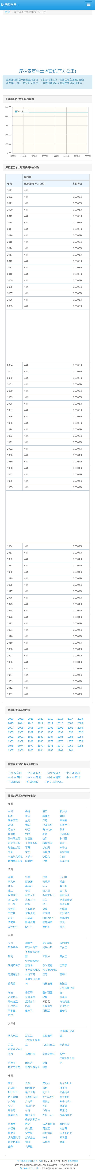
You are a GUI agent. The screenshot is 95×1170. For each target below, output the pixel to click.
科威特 (29, 856)
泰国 (27, 815)
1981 (30, 741)
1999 (10, 732)
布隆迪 (46, 1110)
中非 (45, 1137)
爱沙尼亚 (13, 926)
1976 (80, 741)
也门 (45, 838)
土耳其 (63, 890)
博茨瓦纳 (13, 1096)
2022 (20, 718)
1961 (70, 750)
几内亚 (29, 1101)
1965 (30, 750)
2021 (30, 718)
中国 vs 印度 (34, 777)
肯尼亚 (11, 1133)
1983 (10, 741)
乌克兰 (11, 922)
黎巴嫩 (29, 838)
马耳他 (11, 904)
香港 (27, 811)
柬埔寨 (63, 820)
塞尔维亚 (65, 917)
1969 (70, 745)
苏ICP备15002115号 (29, 1168)
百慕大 (63, 974)
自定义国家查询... (53, 781)
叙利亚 (63, 838)
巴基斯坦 (47, 825)
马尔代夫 (47, 829)
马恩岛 (29, 917)
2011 (50, 723)
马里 (62, 1142)
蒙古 (62, 829)
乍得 (27, 1110)
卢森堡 (63, 908)
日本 (10, 815)
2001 (70, 727)
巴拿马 (29, 1010)
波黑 (62, 922)
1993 (70, 732)
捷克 (45, 886)
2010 (60, 723)
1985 (70, 736)
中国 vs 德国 (73, 772)
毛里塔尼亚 (49, 1096)
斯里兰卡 (65, 825)
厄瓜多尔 (30, 1001)
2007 (10, 727)
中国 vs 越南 (53, 777)
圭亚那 (63, 965)
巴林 (45, 861)
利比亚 (46, 1092)
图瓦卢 (29, 1062)
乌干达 (29, 1146)
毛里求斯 (30, 1092)
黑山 (45, 904)
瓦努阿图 (30, 1053)
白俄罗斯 (65, 904)
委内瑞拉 (47, 942)
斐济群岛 (65, 1044)
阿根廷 (46, 1010)
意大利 (11, 881)
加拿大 (29, 942)
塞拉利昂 (65, 1096)
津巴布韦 (30, 1114)
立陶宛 (46, 913)
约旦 (27, 834)
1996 (40, 732)
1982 (20, 741)
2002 (60, 727)
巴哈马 (63, 1010)
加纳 (45, 1087)
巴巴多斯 (13, 1006)
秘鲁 (45, 997)
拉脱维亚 (30, 908)
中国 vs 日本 (34, 772)
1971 (50, 745)
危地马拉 (65, 1001)
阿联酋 (29, 861)
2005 (30, 727)
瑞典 (62, 926)
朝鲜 (45, 834)
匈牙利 (63, 886)
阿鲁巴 (11, 1010)
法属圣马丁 (14, 965)
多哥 (45, 1105)
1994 (60, 732)
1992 (80, 732)
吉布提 (11, 1101)
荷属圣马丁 (31, 947)
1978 (60, 741)
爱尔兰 (29, 926)
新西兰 (29, 1035)
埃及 (27, 1083)
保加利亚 (13, 895)
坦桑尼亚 (65, 1092)
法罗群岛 (65, 913)
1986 (60, 736)
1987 (50, 736)
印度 (27, 829)
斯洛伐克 (30, 922)
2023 (10, 718)
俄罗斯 (46, 890)
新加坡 (63, 811)
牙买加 (46, 956)
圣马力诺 (13, 899)
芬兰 (45, 899)
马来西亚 (13, 820)
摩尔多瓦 (30, 913)
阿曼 (10, 852)
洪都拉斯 (13, 997)
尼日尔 (11, 1087)
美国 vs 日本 (53, 772)
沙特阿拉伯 (14, 838)
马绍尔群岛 (49, 1044)
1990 (20, 736)
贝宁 (10, 1105)
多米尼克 (47, 965)
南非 (10, 1083)
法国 (45, 877)
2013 (30, 723)
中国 (10, 811)
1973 (30, 745)
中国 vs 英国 (15, 777)
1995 (50, 732)
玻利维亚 (65, 942)
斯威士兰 (30, 1137)
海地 (10, 992)
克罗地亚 (65, 895)
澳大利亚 (13, 1035)
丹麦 (10, 917)
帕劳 (62, 1053)
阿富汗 (63, 843)
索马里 (63, 1137)
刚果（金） (66, 1101)
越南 (27, 820)
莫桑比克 (13, 1114)
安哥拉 (46, 1083)
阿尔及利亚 (66, 1083)
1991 (10, 736)
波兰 (10, 890)
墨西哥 (29, 992)
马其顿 (11, 913)
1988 (40, 736)
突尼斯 (29, 1133)
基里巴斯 (47, 1035)
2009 (70, 723)
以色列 (46, 847)
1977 (70, 741)
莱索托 (63, 1110)
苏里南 (63, 997)
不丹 (27, 847)
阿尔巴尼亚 (49, 917)
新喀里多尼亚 (32, 1067)
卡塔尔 (46, 852)
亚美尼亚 (65, 861)
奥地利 (29, 886)
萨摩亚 (11, 1062)
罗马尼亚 (30, 895)
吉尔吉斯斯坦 (15, 861)
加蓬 (27, 1142)
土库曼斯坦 (31, 843)
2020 (40, 718)
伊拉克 (46, 856)
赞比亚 (29, 1128)
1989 (30, 736)
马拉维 (46, 1142)
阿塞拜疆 (65, 852)
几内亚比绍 (14, 1137)
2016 (80, 718)
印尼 (45, 820)
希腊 (27, 890)
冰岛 (10, 886)
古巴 (10, 1015)
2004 (40, 727)
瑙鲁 (45, 1067)
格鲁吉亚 (47, 843)
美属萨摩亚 (49, 1053)
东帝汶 (63, 847)
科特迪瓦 (47, 1133)
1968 (80, 745)
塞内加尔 (65, 1124)
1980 (40, 741)
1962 (60, 750)
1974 (20, 745)
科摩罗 (11, 1124)
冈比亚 (46, 1128)
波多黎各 (13, 947)
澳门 (45, 811)
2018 (60, 718)
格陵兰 (63, 983)
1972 (40, 745)
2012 (40, 723)
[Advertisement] (49, 40)
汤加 (45, 1062)
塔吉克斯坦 (14, 847)
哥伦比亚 (13, 1001)
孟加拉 (11, 834)
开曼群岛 (47, 1006)
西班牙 (29, 881)
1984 (80, 736)
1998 (20, 732)
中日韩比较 (14, 781)
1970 (60, 745)
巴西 (27, 1006)
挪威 (45, 908)
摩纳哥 (46, 926)
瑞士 (62, 881)
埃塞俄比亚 (66, 1114)
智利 (10, 956)
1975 (10, 745)
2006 (20, 727)
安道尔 (11, 908)
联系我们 (37, 1161)
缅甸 (27, 825)
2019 (50, 718)
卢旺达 (11, 1128)
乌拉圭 (63, 956)
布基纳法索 (31, 1096)
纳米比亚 (30, 1087)
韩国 (62, 815)
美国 (10, 942)
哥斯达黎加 (14, 974)
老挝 (10, 825)
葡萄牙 (46, 881)
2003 (50, 727)
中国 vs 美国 (15, 772)
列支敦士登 (66, 899)
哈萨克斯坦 (14, 843)
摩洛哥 (11, 1110)
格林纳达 (47, 983)
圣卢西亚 (47, 992)
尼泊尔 (11, 829)
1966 (20, 750)
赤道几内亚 (66, 1133)
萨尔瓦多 (65, 1006)
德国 (27, 877)
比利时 (63, 877)
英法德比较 (32, 781)
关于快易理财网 (24, 1161)
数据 (7, 11)
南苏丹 (63, 1128)
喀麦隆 (63, 1105)
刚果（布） (49, 1114)
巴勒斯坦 (65, 834)
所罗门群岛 (14, 1067)
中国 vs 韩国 (73, 777)
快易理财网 (72, 1161)
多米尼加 (30, 997)
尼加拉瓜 (47, 947)
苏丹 (10, 1146)
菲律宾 (46, 815)
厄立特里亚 (14, 1142)
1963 (50, 750)
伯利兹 (11, 983)
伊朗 (62, 856)
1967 (10, 750)
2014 (20, 723)
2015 (10, 723)
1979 (50, 741)
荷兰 (27, 904)
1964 (40, 750)
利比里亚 (13, 1092)
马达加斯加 (49, 1124)
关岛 (10, 1044)
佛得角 (63, 1087)
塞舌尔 (46, 1101)
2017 (70, 718)
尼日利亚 (30, 1105)
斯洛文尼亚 (49, 895)
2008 (80, 723)
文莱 (27, 852)
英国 (10, 877)
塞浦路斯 (47, 922)
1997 (30, 732)
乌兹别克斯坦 (15, 856)
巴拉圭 (63, 947)
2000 (80, 727)
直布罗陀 (30, 899)
